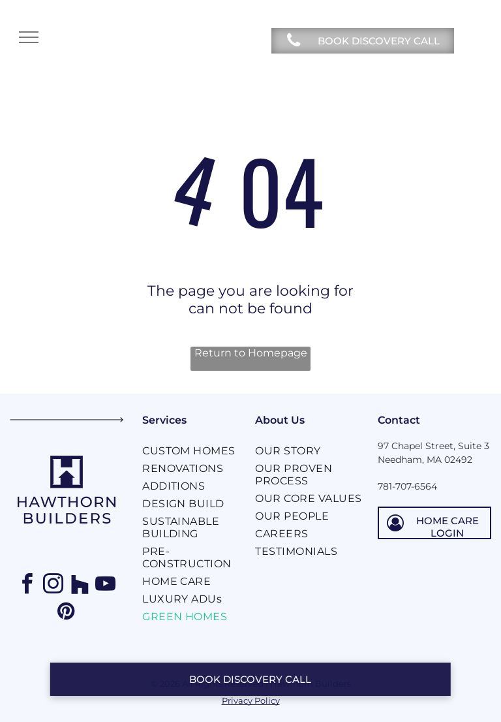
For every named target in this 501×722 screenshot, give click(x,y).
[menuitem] (194, 448)
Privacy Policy (251, 700)
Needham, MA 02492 (425, 459)
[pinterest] (66, 612)
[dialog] (476, 696)
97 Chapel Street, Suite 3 (433, 446)
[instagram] (53, 586)
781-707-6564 (407, 486)
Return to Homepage (250, 353)
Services (164, 420)
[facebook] (27, 586)
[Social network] (79, 586)
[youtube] (105, 586)
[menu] (29, 37)
